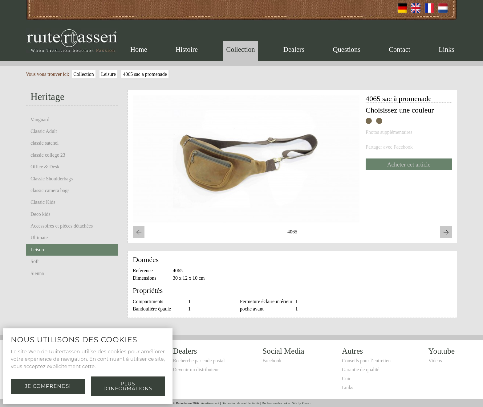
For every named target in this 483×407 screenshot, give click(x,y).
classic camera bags (49, 190)
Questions (346, 49)
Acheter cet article (409, 164)
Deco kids (40, 214)
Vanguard (39, 119)
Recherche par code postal (199, 360)
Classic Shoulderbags (51, 178)
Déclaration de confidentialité (240, 403)
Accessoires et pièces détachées (61, 225)
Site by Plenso (301, 403)
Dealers (293, 49)
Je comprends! (48, 386)
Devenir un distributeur (196, 369)
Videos (435, 360)
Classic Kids (42, 202)
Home (138, 49)
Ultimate (39, 237)
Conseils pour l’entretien (366, 360)
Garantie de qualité (361, 369)
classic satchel (44, 143)
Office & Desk (44, 166)
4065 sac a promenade (145, 74)
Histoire (187, 49)
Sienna (37, 273)
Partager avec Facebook (389, 147)
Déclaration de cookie (276, 403)
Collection (240, 49)
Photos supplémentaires (389, 132)
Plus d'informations (127, 386)
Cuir (346, 378)
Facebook (272, 360)
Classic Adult (43, 131)
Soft (34, 261)
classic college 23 (47, 155)
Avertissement (210, 403)
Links (446, 49)
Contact (399, 49)
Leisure (108, 74)
